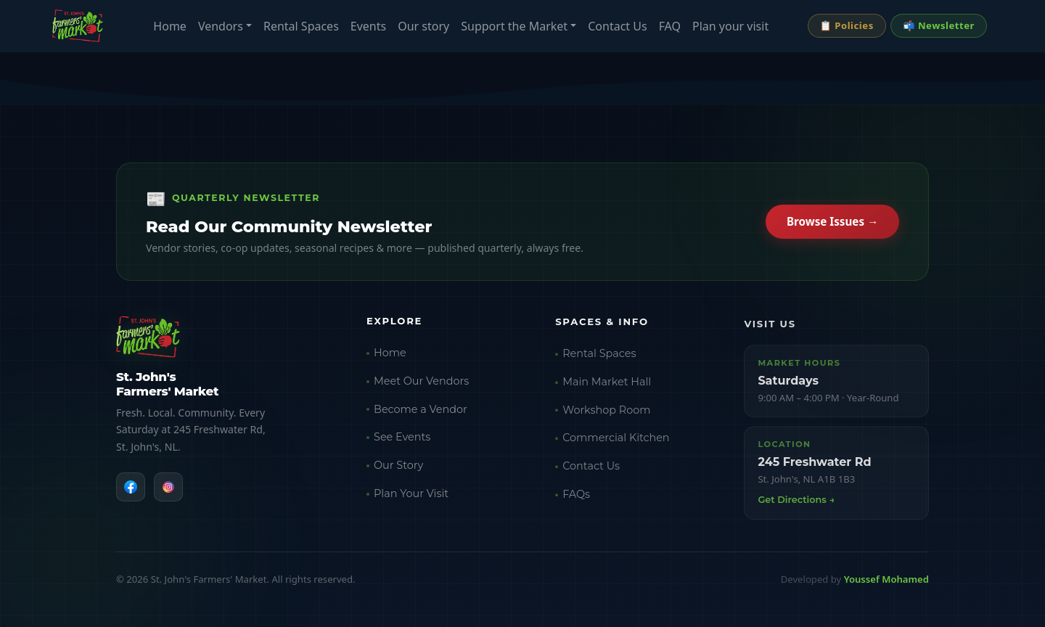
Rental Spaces (301, 26)
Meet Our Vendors (421, 386)
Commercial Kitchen (615, 445)
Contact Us (617, 26)
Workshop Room (606, 418)
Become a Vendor (420, 414)
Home (170, 26)
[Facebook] (130, 489)
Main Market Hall (606, 389)
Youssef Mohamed (886, 579)
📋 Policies (847, 25)
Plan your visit (730, 26)
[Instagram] (168, 489)
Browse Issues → (832, 223)
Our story (423, 26)
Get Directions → (796, 509)
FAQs (576, 502)
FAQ (670, 26)
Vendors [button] (220, 26)
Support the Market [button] (514, 26)
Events (368, 26)
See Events (402, 441)
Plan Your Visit (411, 498)
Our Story (398, 470)
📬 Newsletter (939, 25)
